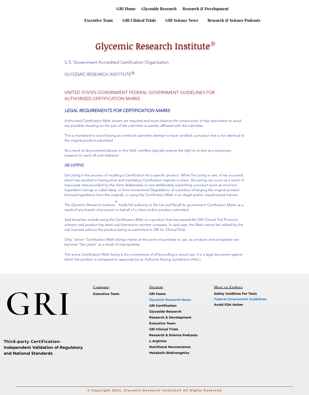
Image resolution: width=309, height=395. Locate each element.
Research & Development (163, 317)
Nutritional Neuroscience (163, 347)
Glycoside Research (163, 311)
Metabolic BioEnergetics (163, 353)
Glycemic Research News (163, 300)
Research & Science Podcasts (163, 335)
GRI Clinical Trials (163, 329)
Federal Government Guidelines (228, 299)
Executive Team (106, 294)
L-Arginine (158, 341)
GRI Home (157, 294)
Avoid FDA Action (228, 305)
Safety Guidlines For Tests (228, 294)
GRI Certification (163, 306)
